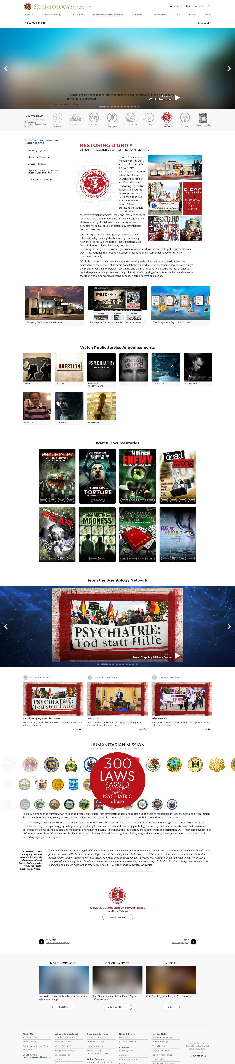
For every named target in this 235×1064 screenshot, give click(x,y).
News (208, 15)
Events (192, 15)
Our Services (160, 15)
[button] (102, 106)
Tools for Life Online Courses (100, 1032)
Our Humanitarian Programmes (108, 15)
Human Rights (158, 1029)
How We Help (34, 23)
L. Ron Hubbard (29, 1057)
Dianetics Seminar (95, 1007)
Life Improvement (95, 1016)
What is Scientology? (52, 15)
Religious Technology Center (168, 1057)
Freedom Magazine (99, 1060)
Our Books (138, 15)
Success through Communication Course (97, 1022)
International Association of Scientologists (70, 1060)
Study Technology (160, 1011)
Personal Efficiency (95, 1011)
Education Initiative (37, 164)
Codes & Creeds (62, 1024)
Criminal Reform (159, 1016)
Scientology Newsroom (125, 1057)
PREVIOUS (51, 910)
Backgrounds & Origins (65, 1020)
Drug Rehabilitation (160, 1020)
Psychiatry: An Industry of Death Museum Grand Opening (43, 171)
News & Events (127, 1004)
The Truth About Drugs (162, 1024)
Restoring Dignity (36, 150)
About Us (29, 15)
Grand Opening (30, 1011)
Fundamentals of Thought (98, 1041)
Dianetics (44, 1057)
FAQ (178, 15)
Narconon (161, 1060)
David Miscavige (145, 1057)
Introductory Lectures (129, 1029)
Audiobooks (124, 1025)
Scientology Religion (82, 1057)
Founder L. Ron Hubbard (66, 1007)
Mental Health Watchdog (163, 1033)
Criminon (148, 1060)
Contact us (175, 6)
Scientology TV (195, 6)
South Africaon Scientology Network (36, 1025)
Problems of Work (95, 1036)
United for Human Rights (57, 912)
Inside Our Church (31, 1007)
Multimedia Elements (38, 157)
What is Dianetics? (63, 1016)
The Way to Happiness (162, 1007)
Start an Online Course (193, 1057)
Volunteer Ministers (160, 1037)
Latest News (124, 1007)
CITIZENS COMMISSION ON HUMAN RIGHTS (117, 877)
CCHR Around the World (40, 179)
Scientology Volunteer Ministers (35, 1060)
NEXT (186, 910)
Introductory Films (127, 1033)
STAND (114, 1060)
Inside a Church (62, 1029)
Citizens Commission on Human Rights (41, 141)
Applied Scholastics (177, 1060)
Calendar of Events (127, 1011)
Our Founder (78, 15)
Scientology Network (60, 1057)
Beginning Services (97, 1004)
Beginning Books (126, 1020)
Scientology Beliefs (63, 1011)
